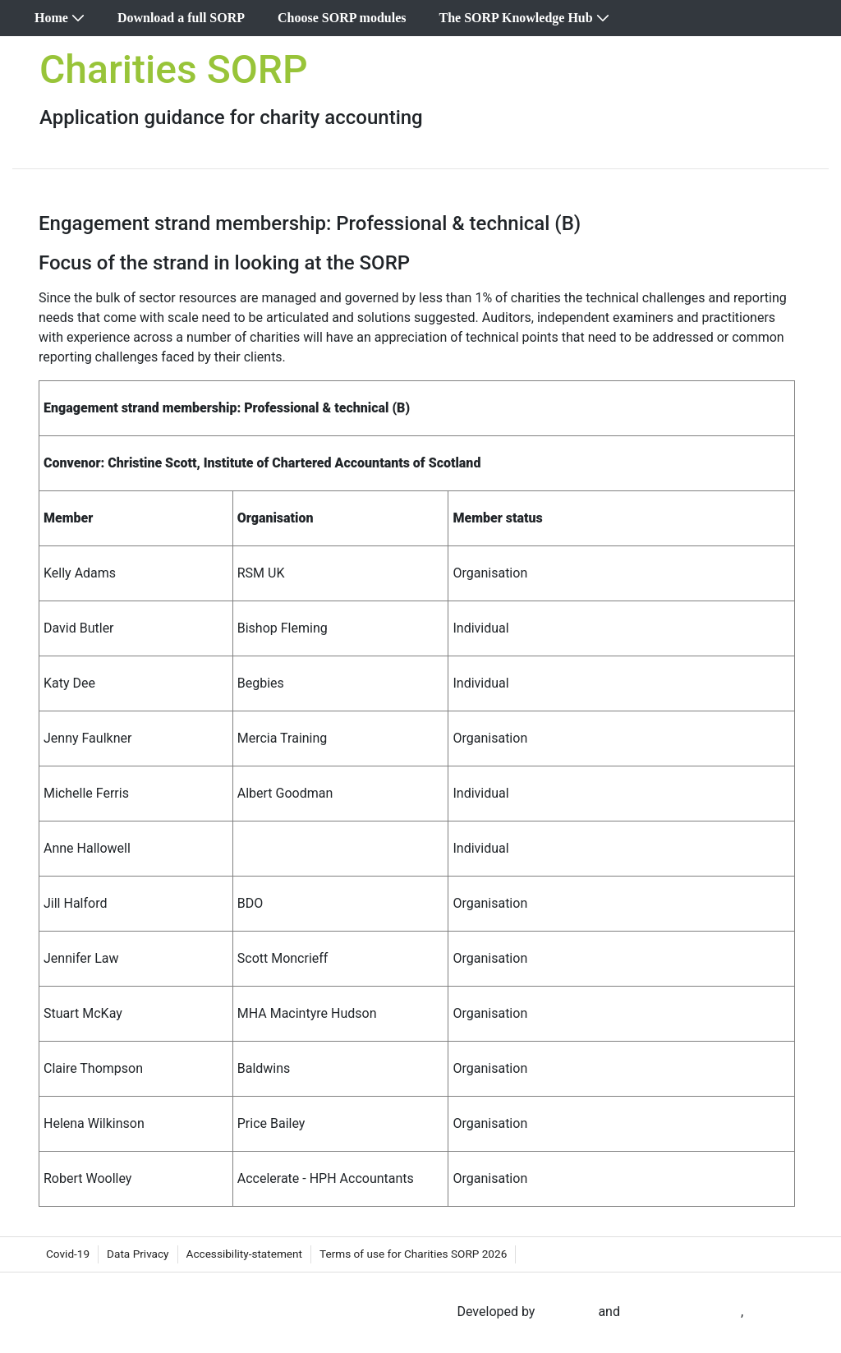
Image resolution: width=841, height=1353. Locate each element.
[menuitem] (59, 18)
